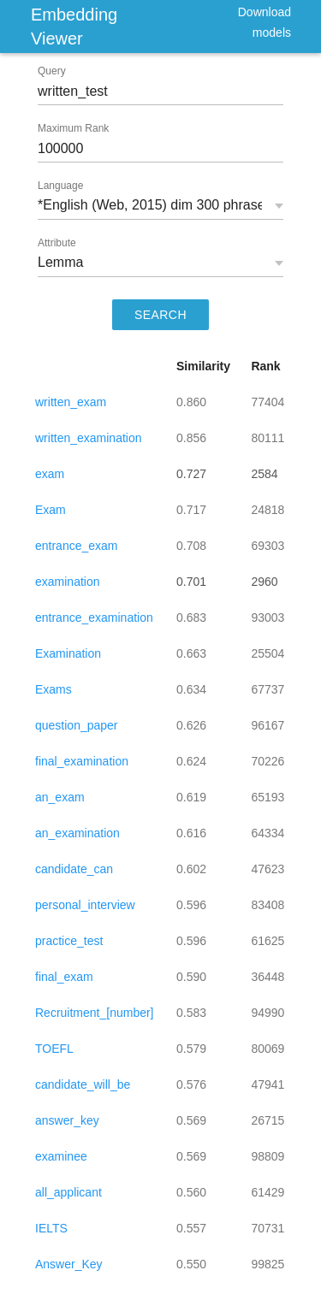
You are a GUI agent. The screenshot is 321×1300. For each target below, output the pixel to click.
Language (60, 186)
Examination (68, 653)
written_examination (88, 438)
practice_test (69, 941)
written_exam (70, 402)
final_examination (81, 761)
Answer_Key (69, 1264)
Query (52, 71)
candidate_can (74, 869)
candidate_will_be (82, 1084)
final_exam (64, 977)
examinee (61, 1156)
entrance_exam (76, 545)
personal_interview (85, 905)
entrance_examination (94, 617)
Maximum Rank (73, 128)
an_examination (77, 833)
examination (67, 581)
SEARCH (160, 315)
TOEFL (54, 1048)
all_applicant (68, 1192)
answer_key (67, 1120)
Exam (50, 510)
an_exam (60, 797)
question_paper (76, 725)
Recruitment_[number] (94, 1012)
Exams (53, 689)
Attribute (57, 243)
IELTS (51, 1228)
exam (49, 474)
